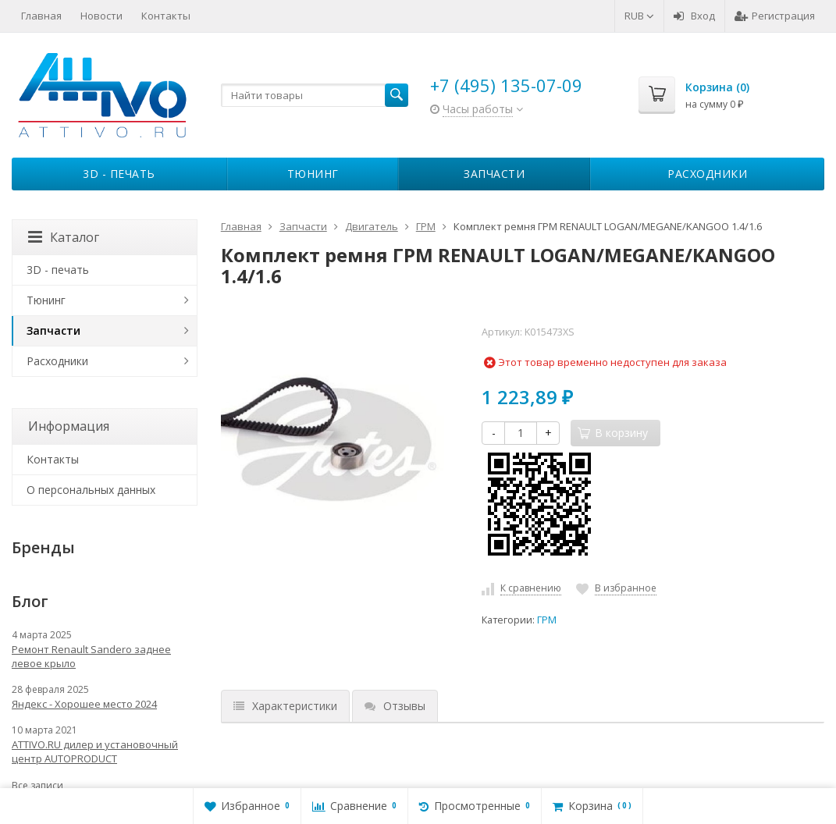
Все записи (37, 785)
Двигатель (371, 226)
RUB (639, 16)
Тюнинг (313, 173)
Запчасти (494, 173)
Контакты (165, 16)
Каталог (63, 237)
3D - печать (119, 173)
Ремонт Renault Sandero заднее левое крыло (91, 656)
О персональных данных (91, 489)
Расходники (707, 173)
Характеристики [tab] (285, 705)
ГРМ (426, 226)
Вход (694, 16)
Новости (101, 16)
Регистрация (775, 16)
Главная (41, 16)
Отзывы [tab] (395, 705)
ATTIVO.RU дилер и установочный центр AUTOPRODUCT (95, 751)
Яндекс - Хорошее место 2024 (84, 704)
